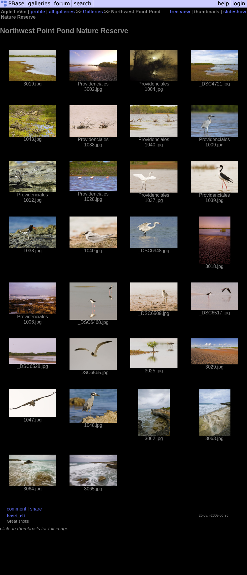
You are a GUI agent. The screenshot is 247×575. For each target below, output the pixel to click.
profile (37, 11)
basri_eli (16, 515)
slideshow (234, 11)
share (36, 508)
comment (16, 508)
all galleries (62, 11)
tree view (180, 11)
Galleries (93, 11)
